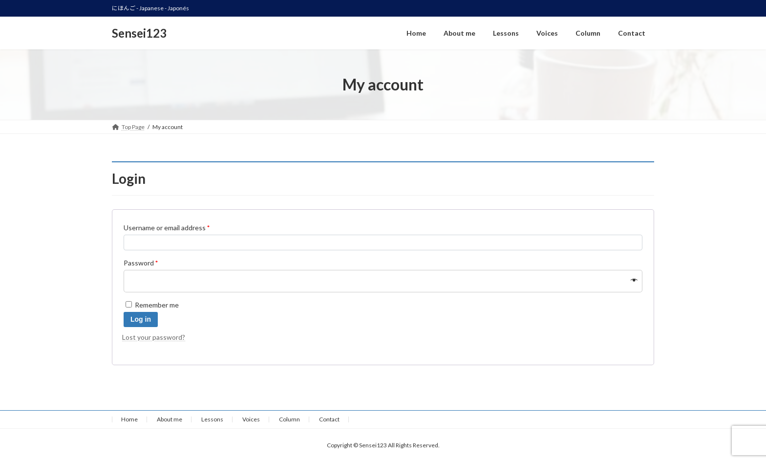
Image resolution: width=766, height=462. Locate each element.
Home (129, 419)
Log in (140, 319)
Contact (329, 419)
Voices (251, 419)
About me (169, 419)
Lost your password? (153, 337)
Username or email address (167, 227)
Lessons (212, 419)
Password (141, 263)
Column (289, 419)
